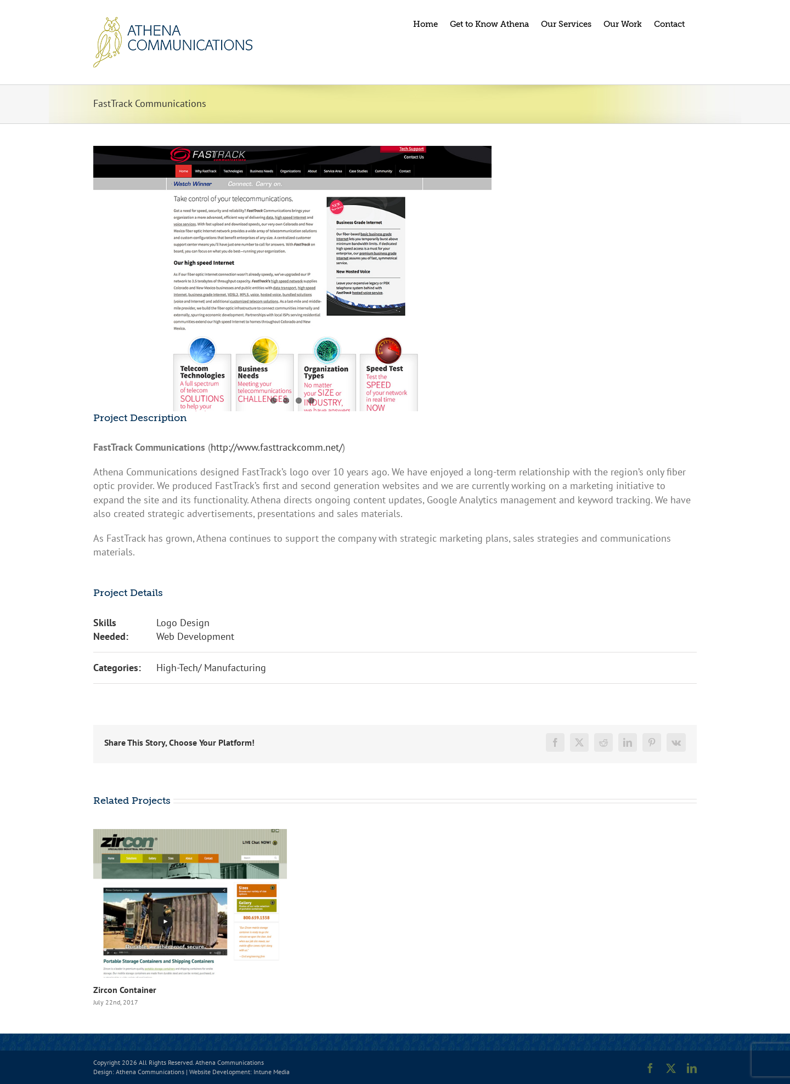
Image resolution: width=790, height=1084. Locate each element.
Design (102, 1072)
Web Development (195, 636)
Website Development (219, 1072)
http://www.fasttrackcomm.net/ (276, 447)
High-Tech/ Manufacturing (211, 667)
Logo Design (183, 622)
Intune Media (271, 1072)
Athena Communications (150, 1072)
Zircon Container (124, 989)
